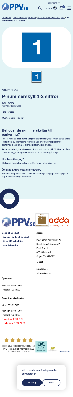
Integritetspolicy (10, 245)
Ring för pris (8, 112)
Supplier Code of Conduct (16, 237)
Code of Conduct (10, 233)
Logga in (51, 8)
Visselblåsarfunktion (13, 241)
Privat (51, 382)
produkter (6, 17)
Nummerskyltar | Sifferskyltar (51, 17)
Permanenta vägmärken (24, 17)
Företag (32, 382)
